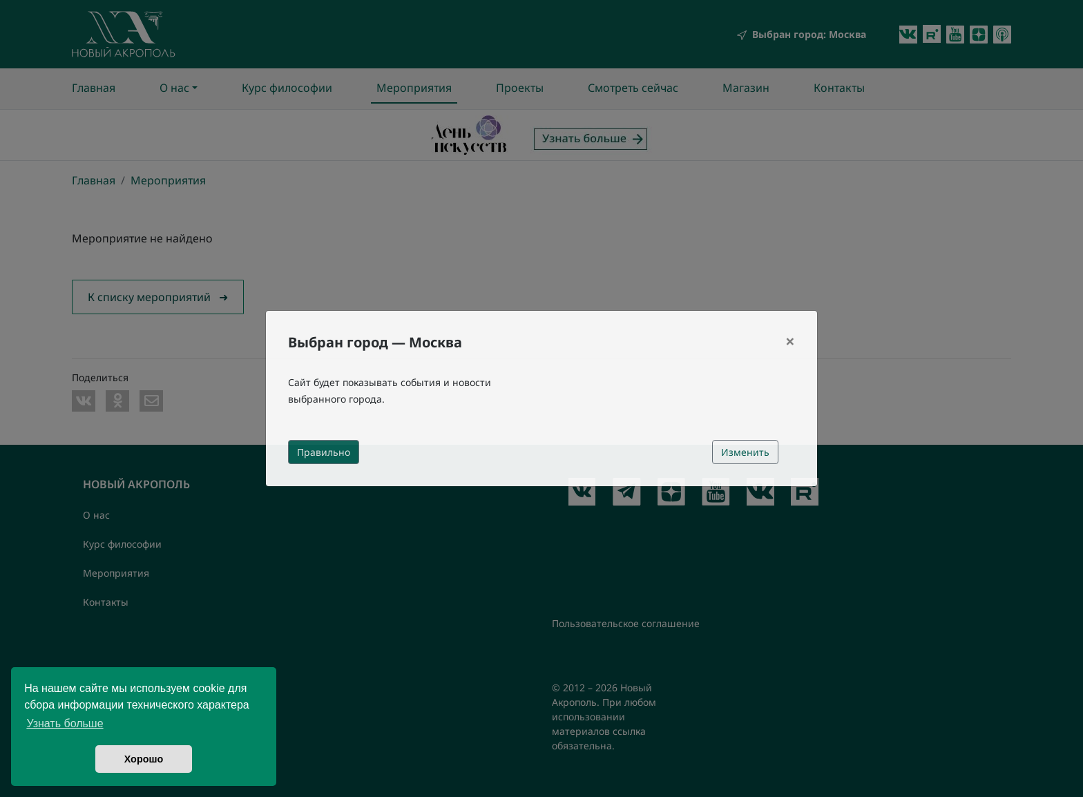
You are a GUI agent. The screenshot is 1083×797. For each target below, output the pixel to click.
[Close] (790, 341)
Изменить (745, 452)
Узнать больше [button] (64, 723)
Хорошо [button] (144, 759)
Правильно (323, 452)
